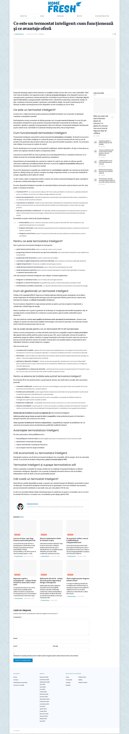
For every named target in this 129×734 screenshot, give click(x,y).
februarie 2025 (44, 695)
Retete (79, 16)
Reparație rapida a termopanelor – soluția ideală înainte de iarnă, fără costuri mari (24, 582)
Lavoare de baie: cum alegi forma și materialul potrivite (24, 539)
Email (15, 647)
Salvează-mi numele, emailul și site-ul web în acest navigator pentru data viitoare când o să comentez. (45, 656)
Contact (15, 680)
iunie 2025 (43, 687)
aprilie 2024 (43, 709)
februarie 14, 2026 (28, 556)
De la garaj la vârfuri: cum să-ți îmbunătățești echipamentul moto (77, 540)
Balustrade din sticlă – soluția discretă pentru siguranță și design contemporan (51, 581)
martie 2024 (43, 712)
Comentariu (17, 617)
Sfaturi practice (102, 16)
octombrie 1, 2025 (81, 556)
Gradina (60, 16)
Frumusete (69, 680)
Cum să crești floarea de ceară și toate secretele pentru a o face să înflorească (106, 152)
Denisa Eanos (19, 34)
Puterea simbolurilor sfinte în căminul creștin (50, 539)
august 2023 (43, 719)
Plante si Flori (82, 678)
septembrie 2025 (45, 682)
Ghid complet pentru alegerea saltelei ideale (77, 580)
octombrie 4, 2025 (55, 556)
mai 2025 (42, 690)
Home (15, 678)
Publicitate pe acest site (20, 683)
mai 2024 (42, 707)
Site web (55, 646)
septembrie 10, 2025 (29, 598)
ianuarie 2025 (44, 697)
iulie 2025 (42, 685)
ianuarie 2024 (44, 717)
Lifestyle (23, 16)
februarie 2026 (44, 678)
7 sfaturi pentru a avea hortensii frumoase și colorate (105, 162)
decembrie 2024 (45, 699)
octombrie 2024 (44, 704)
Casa (42, 16)
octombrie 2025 (44, 680)
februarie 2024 (44, 714)
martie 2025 (43, 692)
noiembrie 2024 (44, 702)
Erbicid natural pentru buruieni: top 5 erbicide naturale (106, 171)
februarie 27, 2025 (32, 34)
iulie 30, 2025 (53, 600)
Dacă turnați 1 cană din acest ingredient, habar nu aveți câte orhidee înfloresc (107, 180)
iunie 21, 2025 (80, 596)
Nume (15, 639)
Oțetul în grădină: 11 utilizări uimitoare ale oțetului (105, 142)
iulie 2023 (42, 721)
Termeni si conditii (18, 686)
